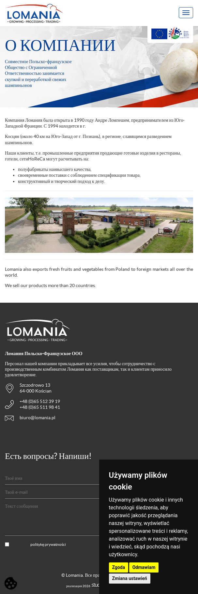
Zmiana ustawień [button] (129, 578)
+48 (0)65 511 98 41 (40, 407)
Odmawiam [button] (144, 567)
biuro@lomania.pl (37, 417)
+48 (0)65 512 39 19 (40, 401)
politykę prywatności (48, 544)
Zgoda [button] (118, 567)
